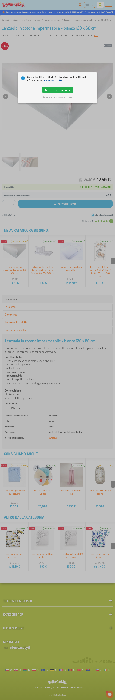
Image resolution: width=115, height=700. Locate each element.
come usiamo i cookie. (52, 80)
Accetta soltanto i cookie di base (57, 97)
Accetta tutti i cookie (57, 90)
